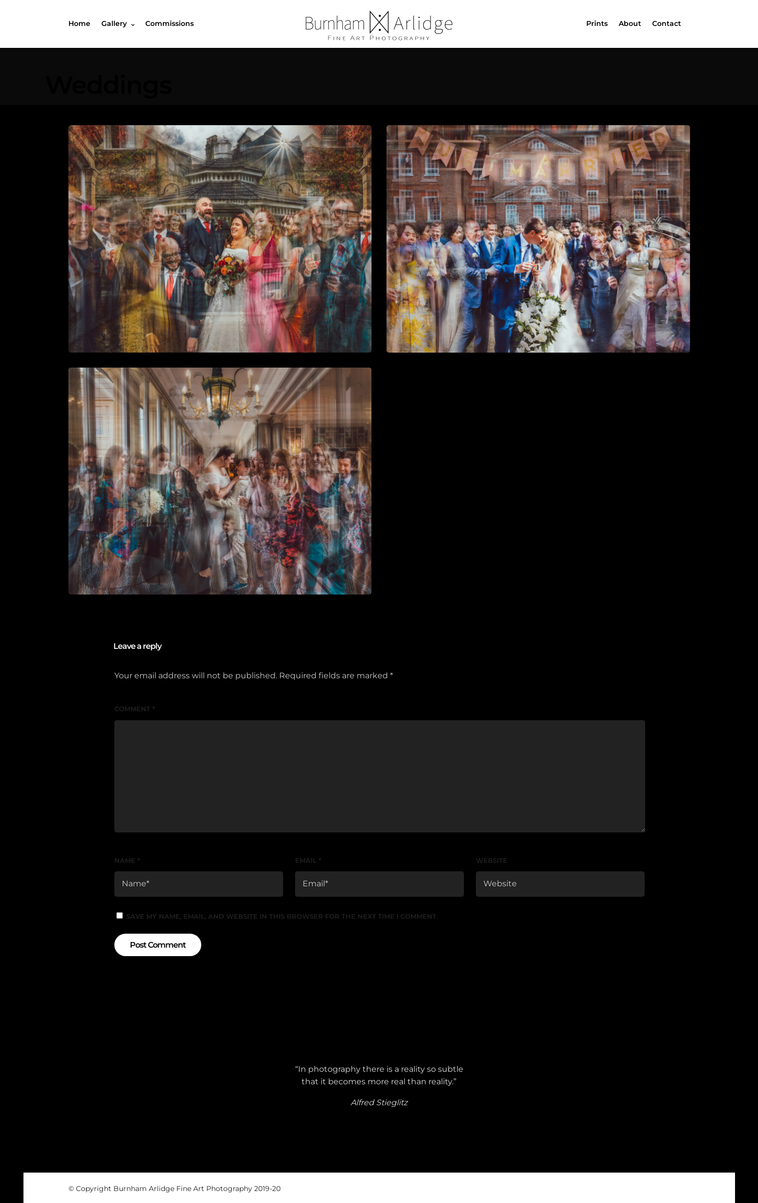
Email (308, 860)
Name (127, 860)
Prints (597, 23)
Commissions (169, 23)
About (630, 23)
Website (491, 860)
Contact (666, 23)
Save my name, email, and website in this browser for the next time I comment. (282, 916)
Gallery (114, 23)
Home (79, 23)
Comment (134, 709)
